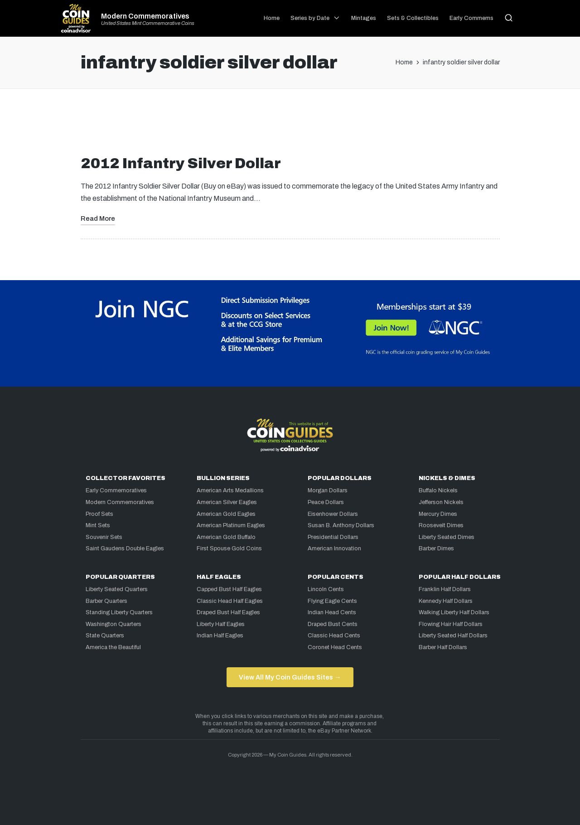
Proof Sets (99, 514)
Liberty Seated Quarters (117, 589)
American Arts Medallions (230, 490)
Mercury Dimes (438, 514)
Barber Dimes (436, 548)
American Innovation (334, 548)
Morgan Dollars (328, 490)
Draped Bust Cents (333, 624)
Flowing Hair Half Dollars (451, 624)
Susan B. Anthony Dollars (341, 525)
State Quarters (105, 635)
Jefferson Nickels (441, 502)
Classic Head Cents (334, 635)
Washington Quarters (113, 624)
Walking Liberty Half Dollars (454, 612)
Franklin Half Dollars (445, 589)
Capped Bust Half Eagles (229, 589)
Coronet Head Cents (335, 647)
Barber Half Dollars (443, 647)
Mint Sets (98, 525)
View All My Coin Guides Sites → (290, 677)
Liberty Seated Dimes (446, 537)
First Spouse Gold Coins (229, 548)
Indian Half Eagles (220, 635)
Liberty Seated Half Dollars (453, 635)
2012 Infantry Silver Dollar (181, 163)
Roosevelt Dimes (441, 525)
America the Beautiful (113, 647)
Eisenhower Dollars (333, 514)
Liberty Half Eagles (221, 624)
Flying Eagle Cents (332, 601)
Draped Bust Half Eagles (228, 612)
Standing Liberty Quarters (119, 612)
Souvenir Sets (104, 537)
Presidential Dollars (333, 537)
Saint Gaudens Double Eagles (125, 548)
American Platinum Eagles (231, 525)
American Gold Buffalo (226, 537)
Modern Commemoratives (145, 16)
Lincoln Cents (326, 589)
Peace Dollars (326, 502)
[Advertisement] (290, 125)
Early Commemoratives (116, 490)
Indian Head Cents (332, 612)
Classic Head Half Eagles (230, 601)
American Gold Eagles (226, 514)
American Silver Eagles (227, 502)
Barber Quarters (106, 601)
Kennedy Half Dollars (446, 601)
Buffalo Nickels (438, 490)
